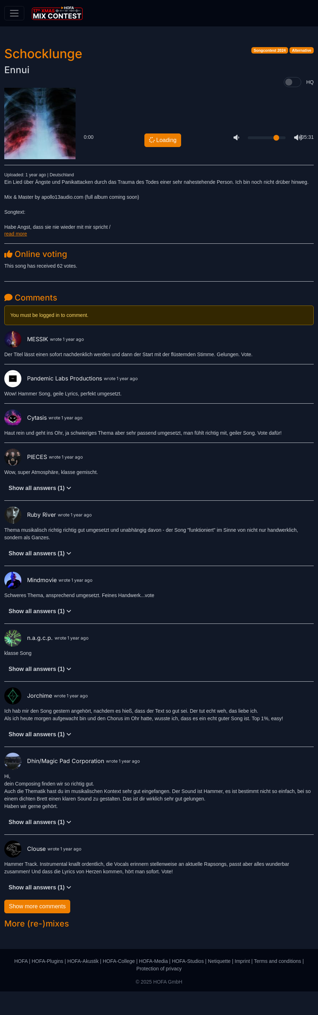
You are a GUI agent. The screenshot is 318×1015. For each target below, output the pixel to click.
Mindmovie (31, 603)
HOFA (20, 985)
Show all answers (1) (40, 512)
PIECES (26, 480)
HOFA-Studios (188, 985)
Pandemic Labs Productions (54, 401)
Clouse (25, 872)
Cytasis (26, 441)
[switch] (292, 106)
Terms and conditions (277, 985)
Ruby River (31, 538)
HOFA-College (119, 985)
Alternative (301, 74)
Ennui (17, 93)
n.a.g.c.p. (29, 661)
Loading (162, 163)
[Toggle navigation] (14, 13)
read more (15, 257)
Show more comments (37, 930)
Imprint (242, 985)
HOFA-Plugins (47, 985)
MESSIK (27, 362)
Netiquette (219, 985)
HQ (310, 105)
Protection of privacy (159, 992)
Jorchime (29, 719)
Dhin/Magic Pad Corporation (55, 784)
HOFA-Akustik (83, 985)
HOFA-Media (153, 985)
